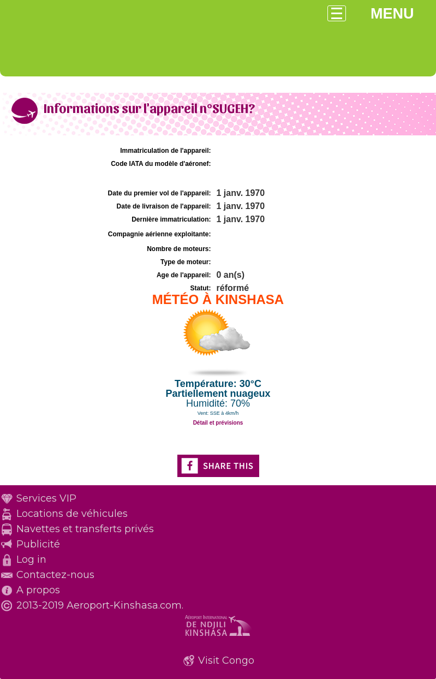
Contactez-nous (55, 575)
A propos (38, 590)
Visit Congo (226, 660)
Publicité (38, 544)
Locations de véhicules (72, 514)
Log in (31, 559)
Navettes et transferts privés (85, 529)
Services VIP (46, 498)
